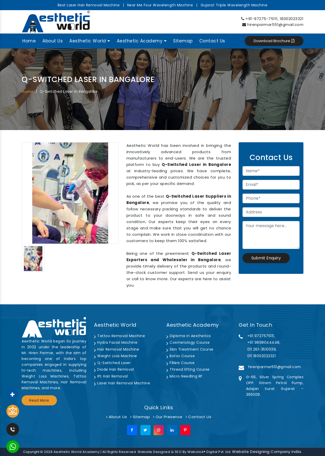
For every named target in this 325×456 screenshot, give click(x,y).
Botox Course (180, 355)
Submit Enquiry (266, 258)
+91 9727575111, (261, 335)
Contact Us (212, 41)
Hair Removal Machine (116, 349)
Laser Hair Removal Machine (122, 383)
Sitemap (183, 41)
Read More (39, 400)
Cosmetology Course (188, 342)
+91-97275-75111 (262, 18)
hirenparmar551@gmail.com (275, 24)
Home (29, 41)
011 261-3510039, (262, 349)
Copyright (31, 451)
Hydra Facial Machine (115, 342)
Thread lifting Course (188, 369)
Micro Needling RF (184, 376)
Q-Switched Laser (112, 362)
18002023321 (292, 18)
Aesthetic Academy (142, 41)
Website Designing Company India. (267, 451)
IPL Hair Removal (111, 376)
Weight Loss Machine (115, 355)
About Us (52, 41)
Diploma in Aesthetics (188, 335)
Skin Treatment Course (190, 349)
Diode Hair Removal (114, 369)
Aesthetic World (89, 41)
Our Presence (168, 416)
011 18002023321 (261, 355)
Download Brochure (274, 40)
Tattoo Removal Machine (119, 335)
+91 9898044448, (264, 342)
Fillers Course (180, 362)
